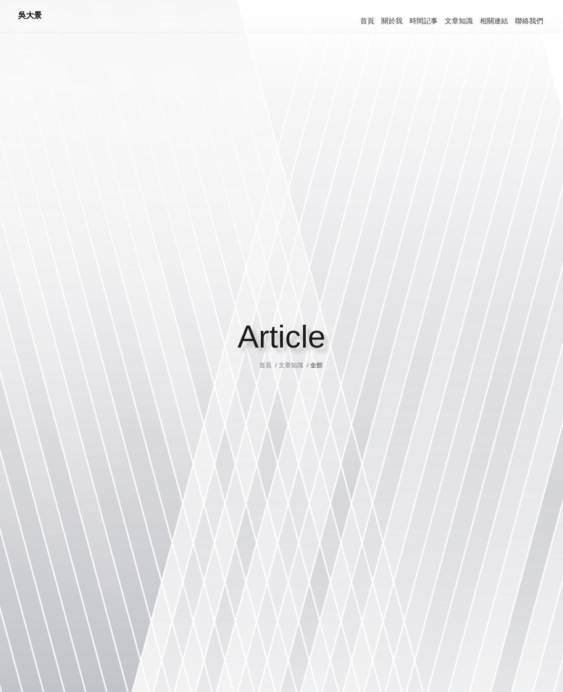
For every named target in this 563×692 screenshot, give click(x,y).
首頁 (275, 365)
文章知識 (300, 365)
